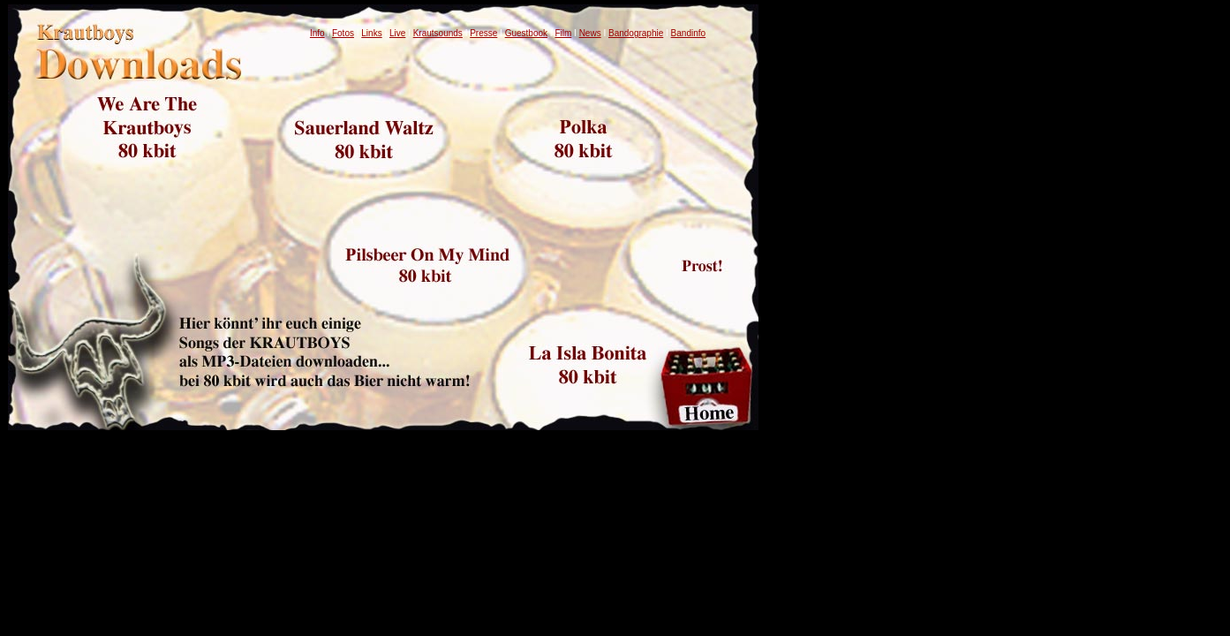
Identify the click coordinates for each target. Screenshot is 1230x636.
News (590, 33)
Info (317, 33)
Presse (483, 33)
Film (563, 33)
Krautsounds (438, 33)
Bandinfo (688, 33)
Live (397, 33)
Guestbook (526, 33)
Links (371, 33)
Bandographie (635, 33)
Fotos (343, 33)
